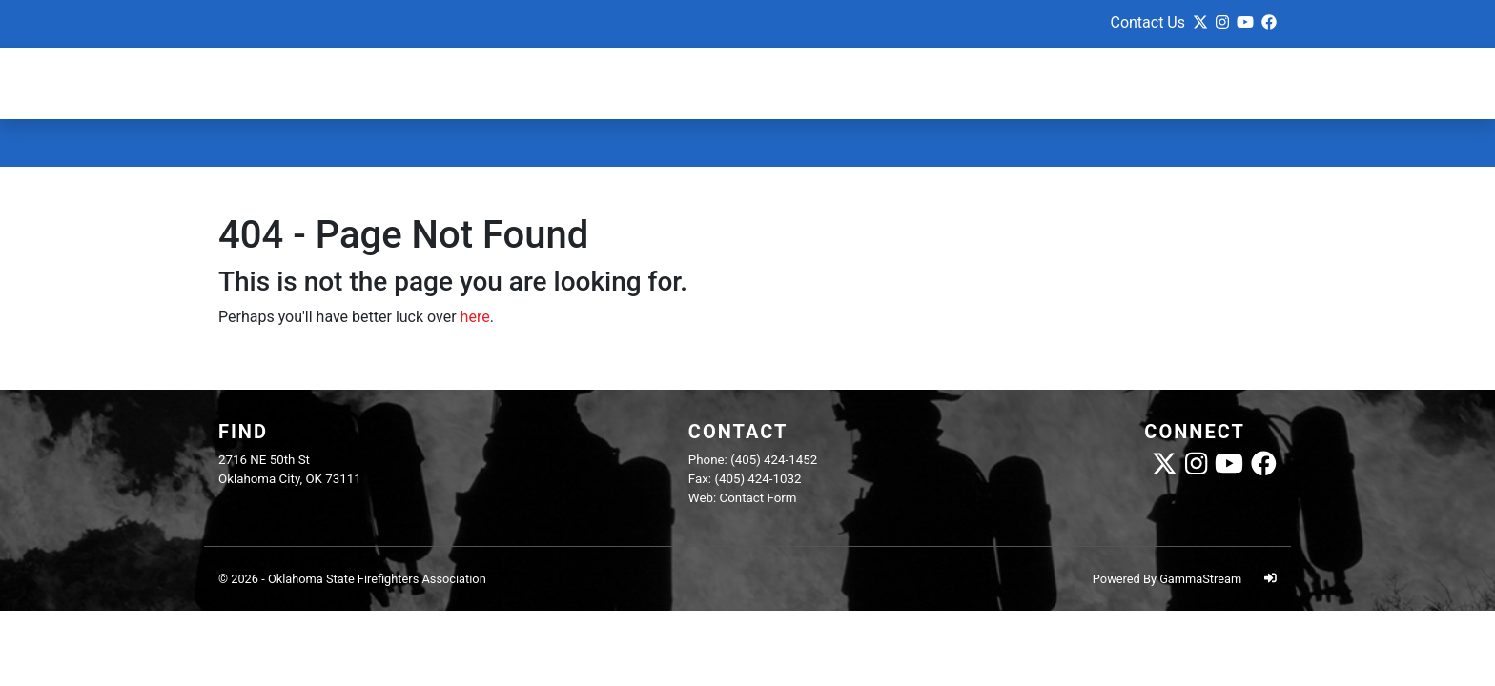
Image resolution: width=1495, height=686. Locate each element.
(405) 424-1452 (773, 460)
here (475, 317)
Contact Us (1147, 22)
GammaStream (1200, 579)
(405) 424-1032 (757, 479)
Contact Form (758, 498)
